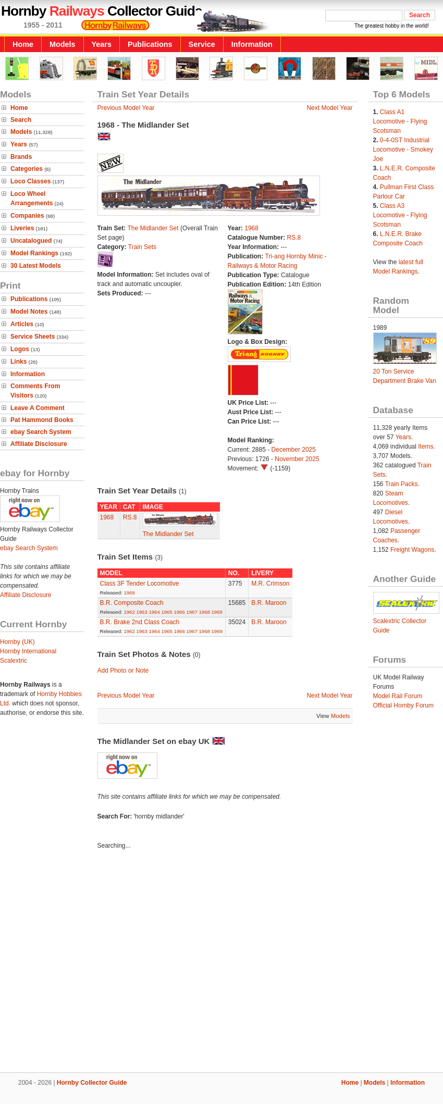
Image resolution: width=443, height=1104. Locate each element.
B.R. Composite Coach (132, 602)
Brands (21, 156)
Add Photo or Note (123, 670)
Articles (21, 324)
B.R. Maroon (268, 602)
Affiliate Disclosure (38, 444)
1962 (129, 612)
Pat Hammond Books (41, 420)
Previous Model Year (126, 107)
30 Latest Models (35, 265)
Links (18, 361)
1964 (154, 612)
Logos (19, 349)
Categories (26, 168)
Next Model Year (329, 107)
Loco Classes (30, 181)
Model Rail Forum (398, 696)
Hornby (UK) (17, 642)
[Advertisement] (97, 962)
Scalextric (13, 660)
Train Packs (401, 484)
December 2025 (294, 449)
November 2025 (297, 459)
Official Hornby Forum (403, 705)
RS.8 (294, 237)
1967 (191, 612)
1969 (216, 612)
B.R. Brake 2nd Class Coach (140, 622)
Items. (426, 446)
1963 (141, 612)
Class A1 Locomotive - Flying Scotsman (400, 121)
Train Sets (142, 247)
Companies (27, 215)
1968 (251, 228)
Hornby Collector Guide (92, 1082)
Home (23, 44)
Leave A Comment (37, 408)
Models (63, 44)
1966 (179, 612)
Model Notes (28, 311)
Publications (150, 44)
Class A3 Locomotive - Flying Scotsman (400, 215)
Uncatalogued (31, 240)
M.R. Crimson (270, 583)
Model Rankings (34, 253)
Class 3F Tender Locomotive (139, 583)
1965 (166, 612)
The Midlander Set (153, 228)
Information (252, 44)
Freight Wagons (412, 549)
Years (102, 44)
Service (202, 44)
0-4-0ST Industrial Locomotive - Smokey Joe (403, 150)
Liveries (22, 228)
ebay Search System (40, 432)
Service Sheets (32, 336)
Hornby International (28, 651)
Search (20, 119)
